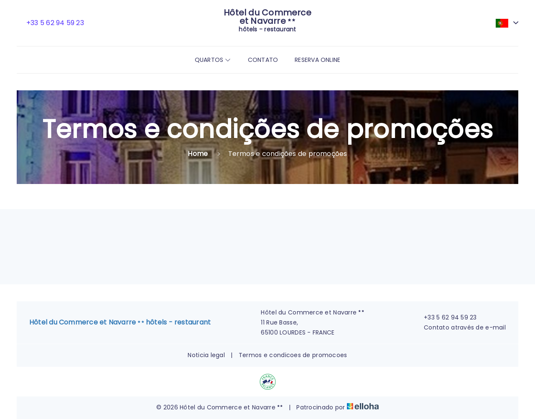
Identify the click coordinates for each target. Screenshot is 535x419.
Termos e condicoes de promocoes (293, 355)
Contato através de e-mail (460, 327)
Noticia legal (206, 355)
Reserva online (317, 60)
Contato (263, 60)
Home (198, 153)
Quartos (213, 60)
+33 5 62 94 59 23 (445, 317)
